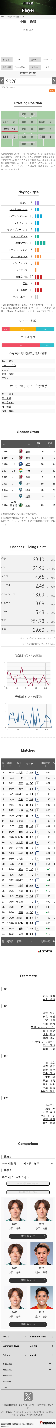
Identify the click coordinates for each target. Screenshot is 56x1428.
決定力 (23, 202)
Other (5, 1387)
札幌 (21, 810)
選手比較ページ (28, 1236)
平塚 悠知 (49, 1087)
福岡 (28, 483)
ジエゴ (5, 369)
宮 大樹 (50, 1020)
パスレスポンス (19, 236)
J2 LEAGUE (7, 1370)
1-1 (31, 794)
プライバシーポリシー (28, 1405)
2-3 (31, 804)
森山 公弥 (49, 1048)
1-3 (31, 815)
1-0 (31, 778)
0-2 (31, 837)
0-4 (31, 923)
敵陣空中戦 (21, 243)
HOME (3, 17)
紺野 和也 (49, 1069)
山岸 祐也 (49, 1112)
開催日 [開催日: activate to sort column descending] (10, 764)
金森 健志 (49, 1066)
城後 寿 (50, 1108)
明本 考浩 (8, 361)
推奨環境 (13, 1405)
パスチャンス (20, 263)
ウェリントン (48, 1115)
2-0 (31, 880)
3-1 (31, 907)
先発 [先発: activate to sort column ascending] (49, 444)
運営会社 (41, 1405)
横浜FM (19, 837)
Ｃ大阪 (19, 772)
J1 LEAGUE (7, 1364)
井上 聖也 (49, 1034)
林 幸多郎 (8, 402)
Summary (7, 1381)
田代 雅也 (49, 1045)
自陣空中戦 (21, 276)
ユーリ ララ (9, 365)
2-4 (31, 917)
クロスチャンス (19, 256)
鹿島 (28, 451)
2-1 (31, 772)
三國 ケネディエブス (43, 1027)
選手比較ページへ (27, 1192)
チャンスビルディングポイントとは (37, 638)
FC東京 (19, 821)
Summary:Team (38, 1336)
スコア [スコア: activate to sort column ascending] (29, 764)
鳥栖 (21, 874)
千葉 (28, 470)
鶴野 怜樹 (49, 1123)
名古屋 (19, 847)
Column (6, 1355)
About (33, 1355)
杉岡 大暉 (8, 410)
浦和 (21, 831)
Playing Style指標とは (17, 311)
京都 (21, 799)
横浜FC (19, 794)
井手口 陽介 (48, 1091)
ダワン (5, 378)
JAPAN (33, 1346)
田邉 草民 (49, 1080)
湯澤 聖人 (49, 1013)
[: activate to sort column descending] (4, 444)
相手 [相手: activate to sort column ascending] (19, 764)
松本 (28, 505)
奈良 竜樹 (49, 1016)
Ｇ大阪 (19, 842)
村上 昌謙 (49, 999)
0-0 (31, 783)
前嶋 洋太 (49, 1038)
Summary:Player (11, 1346)
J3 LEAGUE (7, 1376)
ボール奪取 (21, 290)
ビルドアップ (20, 270)
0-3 (31, 853)
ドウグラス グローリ (43, 1041)
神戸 (21, 853)
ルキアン (50, 1105)
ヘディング (18, 216)
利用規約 (5, 1405)
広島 (21, 826)
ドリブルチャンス (17, 249)
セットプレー (17, 229)
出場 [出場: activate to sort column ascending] (38, 444)
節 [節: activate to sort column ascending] (3, 764)
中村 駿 (50, 1077)
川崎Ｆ (19, 815)
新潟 (21, 804)
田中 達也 (49, 1073)
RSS (52, 91)
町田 (28, 464)
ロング (20, 222)
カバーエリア (20, 296)
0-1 (31, 885)
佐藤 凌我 (49, 1119)
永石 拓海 (49, 995)
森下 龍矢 (8, 394)
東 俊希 (6, 406)
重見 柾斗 (49, 1084)
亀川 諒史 (49, 1031)
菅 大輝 (6, 398)
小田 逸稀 (49, 1023)
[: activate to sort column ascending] (10, 444)
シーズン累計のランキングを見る (38, 644)
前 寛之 (50, 1062)
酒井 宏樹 (8, 373)
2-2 (31, 810)
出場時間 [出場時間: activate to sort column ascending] (45, 764)
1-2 (31, 842)
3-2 (31, 928)
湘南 (21, 788)
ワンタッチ (18, 209)
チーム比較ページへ (28, 1183)
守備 (25, 283)
